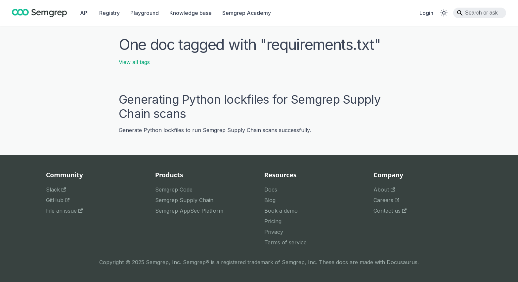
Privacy (273, 232)
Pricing (272, 221)
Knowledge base (190, 13)
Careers (386, 200)
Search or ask (481, 13)
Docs (270, 189)
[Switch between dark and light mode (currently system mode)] (444, 13)
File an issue (64, 210)
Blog (270, 200)
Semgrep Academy (246, 13)
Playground (144, 13)
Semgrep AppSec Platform (189, 210)
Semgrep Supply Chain (184, 200)
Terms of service (285, 242)
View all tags (134, 62)
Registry (109, 13)
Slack (56, 189)
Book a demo (281, 210)
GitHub (57, 200)
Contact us (390, 210)
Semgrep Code (174, 189)
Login (426, 13)
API (84, 13)
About (384, 189)
